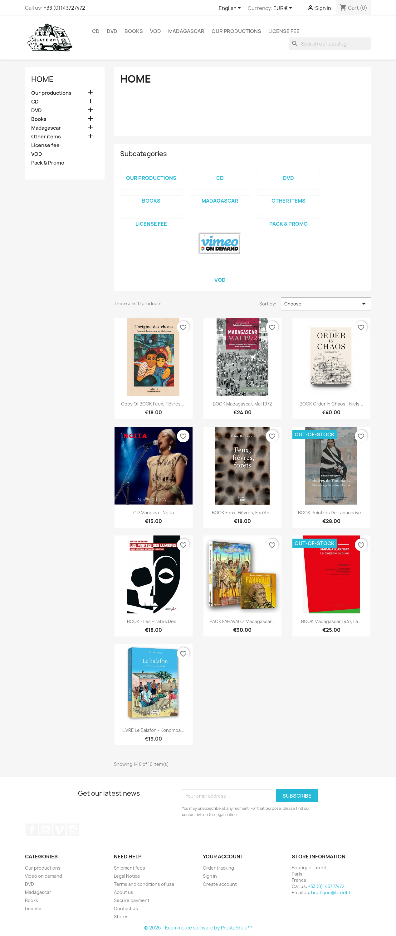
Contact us (126, 908)
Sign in (210, 876)
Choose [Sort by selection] (326, 304)
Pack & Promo (47, 163)
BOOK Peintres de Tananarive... (331, 513)
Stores (121, 916)
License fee (284, 31)
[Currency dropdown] (283, 8)
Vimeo (59, 829)
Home (42, 79)
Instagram (73, 829)
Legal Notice (127, 876)
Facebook (32, 829)
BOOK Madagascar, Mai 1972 (242, 404)
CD (96, 31)
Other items (46, 136)
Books (134, 31)
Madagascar (186, 31)
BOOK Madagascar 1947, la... (331, 621)
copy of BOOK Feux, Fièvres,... (153, 404)
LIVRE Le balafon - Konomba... (153, 730)
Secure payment (131, 900)
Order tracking (218, 868)
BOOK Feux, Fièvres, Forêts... (242, 513)
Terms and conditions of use (144, 884)
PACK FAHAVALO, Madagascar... (242, 621)
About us (123, 892)
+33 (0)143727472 (64, 7)
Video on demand (43, 876)
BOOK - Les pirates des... (153, 621)
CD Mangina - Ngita (153, 513)
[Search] (330, 43)
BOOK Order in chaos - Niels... (331, 404)
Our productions (236, 31)
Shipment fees (129, 868)
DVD (112, 31)
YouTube (45, 829)
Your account (223, 856)
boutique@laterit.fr (331, 892)
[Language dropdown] (231, 8)
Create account (220, 884)
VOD (155, 31)
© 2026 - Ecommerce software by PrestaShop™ (198, 927)
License (33, 908)
